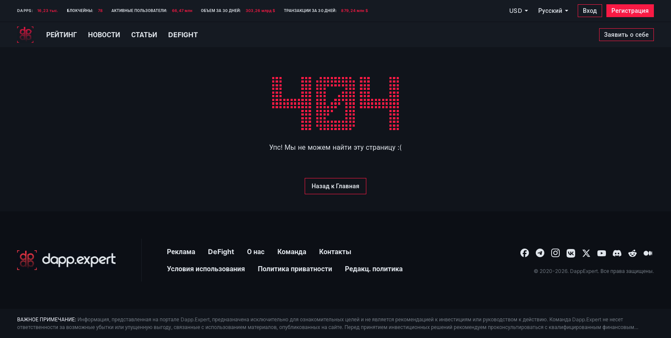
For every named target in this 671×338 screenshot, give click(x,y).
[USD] (518, 10)
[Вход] (590, 10)
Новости (104, 34)
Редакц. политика (374, 268)
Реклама (181, 251)
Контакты (335, 251)
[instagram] (555, 252)
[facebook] (524, 252)
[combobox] (524, 252)
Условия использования (206, 268)
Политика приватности (295, 268)
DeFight (221, 251)
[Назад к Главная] (335, 186)
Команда (291, 251)
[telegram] (540, 252)
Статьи (144, 34)
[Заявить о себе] (626, 34)
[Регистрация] (630, 10)
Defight (183, 34)
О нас (255, 251)
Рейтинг (61, 34)
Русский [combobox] (550, 10)
